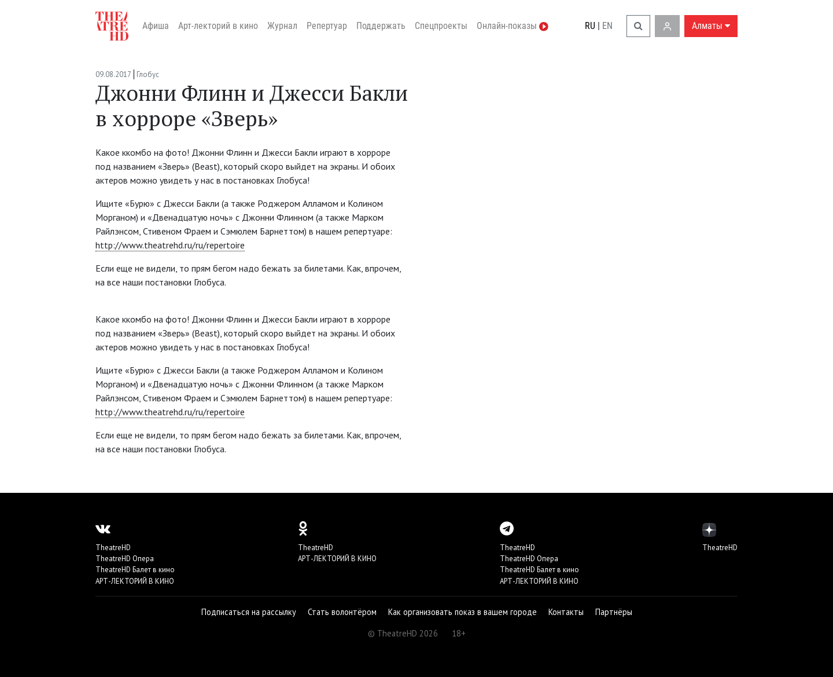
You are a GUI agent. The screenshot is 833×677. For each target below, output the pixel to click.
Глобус (148, 74)
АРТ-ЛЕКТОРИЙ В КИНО (134, 581)
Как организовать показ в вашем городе (462, 611)
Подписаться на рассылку (248, 611)
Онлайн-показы (512, 25)
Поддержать (381, 25)
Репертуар (327, 25)
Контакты (566, 611)
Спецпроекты (441, 25)
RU (590, 25)
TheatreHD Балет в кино (135, 569)
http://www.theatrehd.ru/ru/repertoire (170, 245)
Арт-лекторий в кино (218, 25)
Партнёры (613, 611)
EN (607, 25)
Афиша (155, 25)
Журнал (282, 25)
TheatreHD (113, 547)
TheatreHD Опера (124, 558)
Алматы (711, 25)
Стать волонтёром (342, 611)
